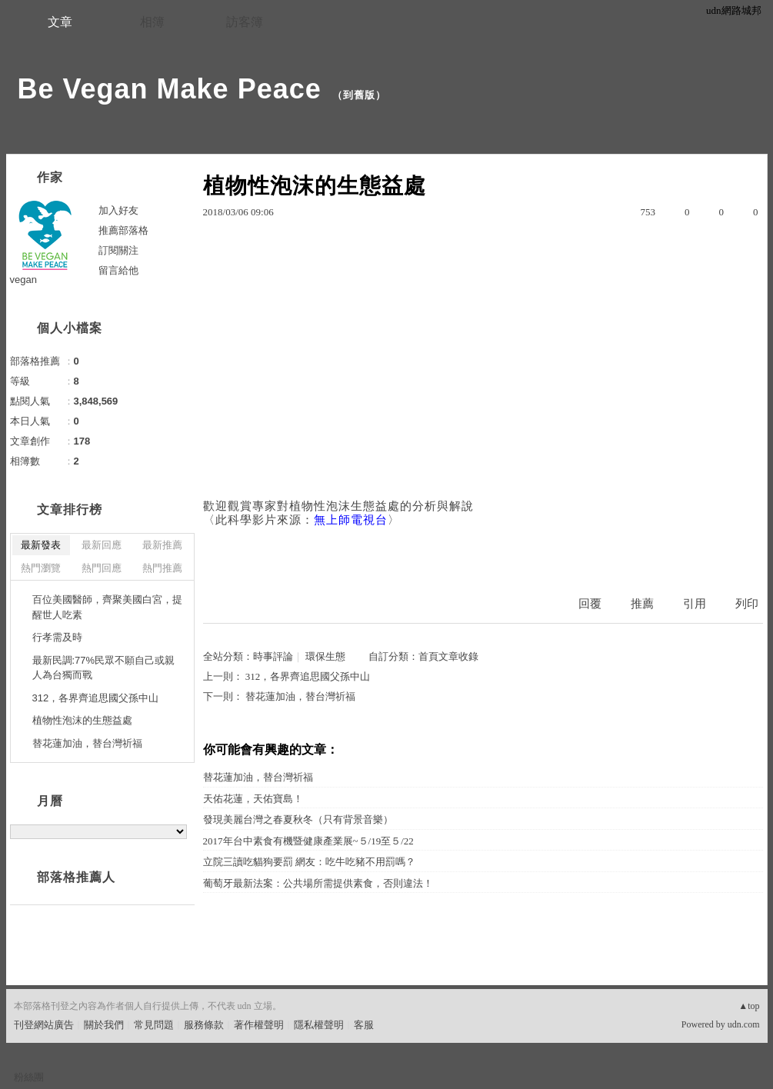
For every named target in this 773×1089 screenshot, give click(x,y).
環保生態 (325, 656)
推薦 (642, 604)
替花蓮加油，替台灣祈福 (300, 696)
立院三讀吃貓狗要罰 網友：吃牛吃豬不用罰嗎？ (309, 862)
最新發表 (41, 545)
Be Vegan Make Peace (170, 89)
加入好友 (118, 210)
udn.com (744, 1024)
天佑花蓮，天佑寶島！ (253, 798)
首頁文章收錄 (448, 656)
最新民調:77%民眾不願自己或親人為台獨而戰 (103, 667)
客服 (364, 1025)
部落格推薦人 (76, 877)
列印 (746, 604)
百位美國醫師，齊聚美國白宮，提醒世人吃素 (107, 607)
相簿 (152, 21)
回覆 (589, 604)
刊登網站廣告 (44, 1025)
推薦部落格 (123, 230)
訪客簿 (244, 21)
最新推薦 (162, 545)
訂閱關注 (118, 250)
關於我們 (104, 1025)
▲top (748, 1006)
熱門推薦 (162, 568)
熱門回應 (102, 568)
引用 (694, 604)
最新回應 (102, 545)
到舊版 (359, 95)
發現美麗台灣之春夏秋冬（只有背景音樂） (298, 819)
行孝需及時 (57, 637)
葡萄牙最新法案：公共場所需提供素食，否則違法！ (318, 883)
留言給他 (118, 270)
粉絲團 (29, 1077)
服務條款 (204, 1025)
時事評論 (273, 656)
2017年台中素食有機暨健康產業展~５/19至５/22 (308, 841)
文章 (60, 21)
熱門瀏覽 (41, 568)
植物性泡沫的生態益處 (82, 720)
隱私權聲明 (319, 1025)
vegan (23, 279)
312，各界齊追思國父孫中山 (308, 676)
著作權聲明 (259, 1025)
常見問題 (154, 1025)
